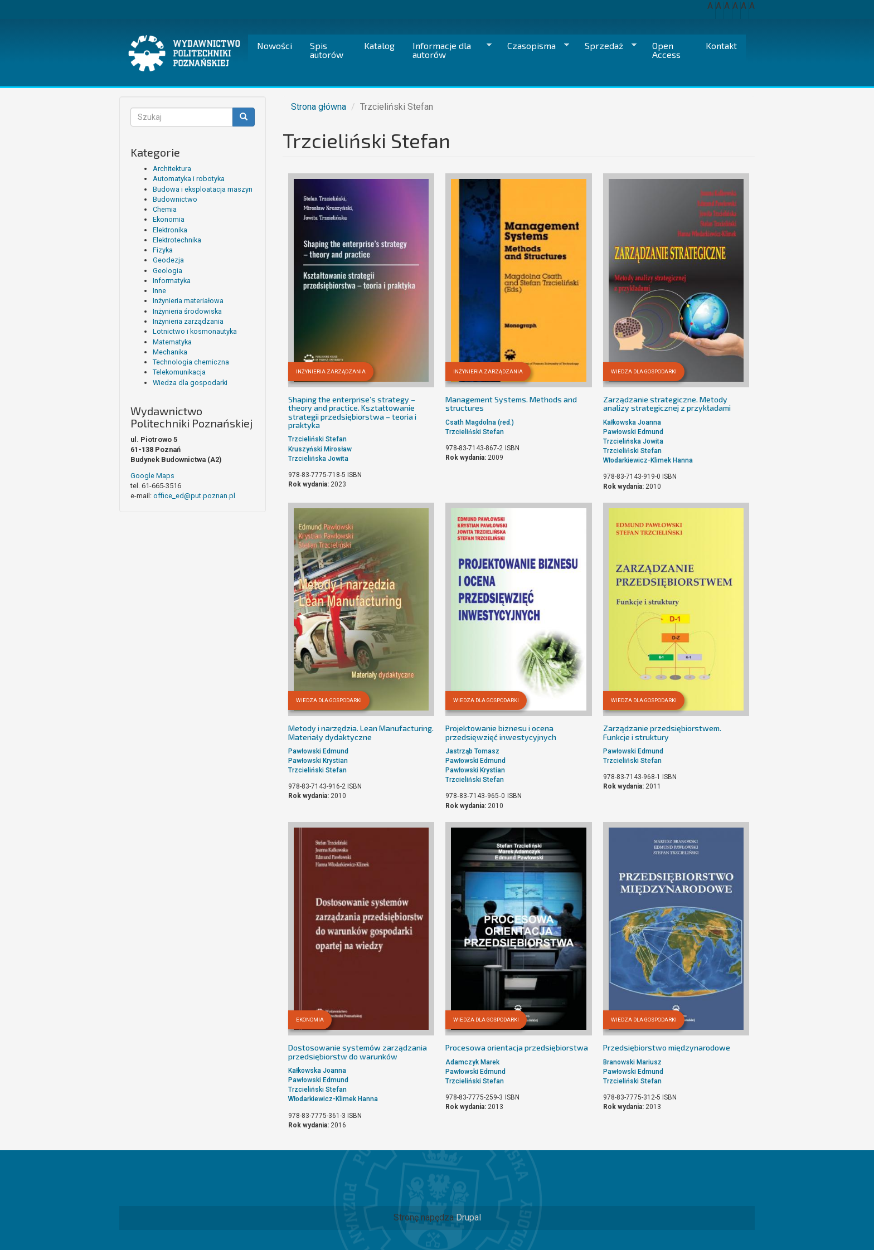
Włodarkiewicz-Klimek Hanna (648, 460)
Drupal (468, 1217)
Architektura (172, 168)
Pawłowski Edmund (633, 432)
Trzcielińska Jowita (318, 459)
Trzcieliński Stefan (317, 439)
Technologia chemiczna (191, 362)
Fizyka (163, 250)
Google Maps (152, 475)
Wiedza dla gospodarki (190, 382)
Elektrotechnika (177, 240)
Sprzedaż (606, 45)
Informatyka (172, 280)
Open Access (666, 50)
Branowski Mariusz (632, 1062)
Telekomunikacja (179, 372)
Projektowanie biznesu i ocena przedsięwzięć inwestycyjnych (500, 732)
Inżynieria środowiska (187, 311)
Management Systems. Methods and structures (511, 403)
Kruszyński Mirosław (320, 449)
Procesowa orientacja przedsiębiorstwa (516, 1047)
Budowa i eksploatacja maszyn (203, 189)
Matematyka (172, 342)
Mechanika (170, 352)
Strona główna (318, 106)
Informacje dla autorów (448, 50)
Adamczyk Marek (472, 1062)
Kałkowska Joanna (632, 422)
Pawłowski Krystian (318, 761)
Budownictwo (175, 199)
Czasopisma (533, 45)
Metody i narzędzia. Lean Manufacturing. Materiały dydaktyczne (361, 732)
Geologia (167, 270)
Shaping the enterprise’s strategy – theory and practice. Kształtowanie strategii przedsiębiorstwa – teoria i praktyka (352, 412)
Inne (159, 290)
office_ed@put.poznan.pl (194, 496)
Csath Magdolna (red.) (479, 422)
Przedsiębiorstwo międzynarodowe (666, 1047)
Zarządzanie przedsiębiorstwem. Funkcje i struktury (662, 732)
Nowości (274, 45)
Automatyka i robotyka (189, 178)
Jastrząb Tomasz (472, 751)
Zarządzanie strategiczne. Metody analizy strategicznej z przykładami (667, 403)
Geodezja (168, 260)
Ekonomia (168, 219)
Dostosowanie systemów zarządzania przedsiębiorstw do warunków (357, 1052)
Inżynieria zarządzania (188, 321)
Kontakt (721, 45)
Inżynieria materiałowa (188, 300)
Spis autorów (326, 50)
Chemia (165, 209)
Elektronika (170, 230)
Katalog (379, 45)
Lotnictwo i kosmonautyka (195, 331)
